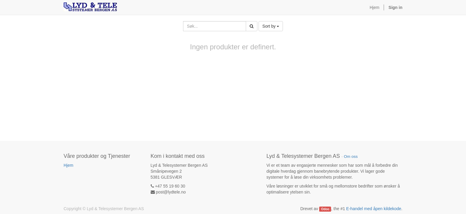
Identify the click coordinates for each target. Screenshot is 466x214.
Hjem (68, 165)
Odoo (325, 209)
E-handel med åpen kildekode (373, 208)
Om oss (351, 156)
